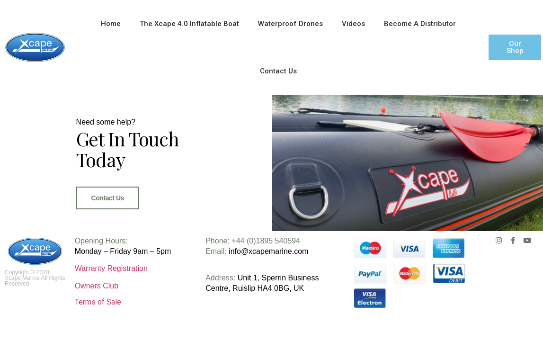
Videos (353, 23)
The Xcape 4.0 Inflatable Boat (189, 23)
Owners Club (96, 286)
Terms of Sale (98, 301)
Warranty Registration (111, 268)
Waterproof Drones (290, 23)
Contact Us (278, 71)
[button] (515, 47)
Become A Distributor (420, 23)
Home (111, 23)
